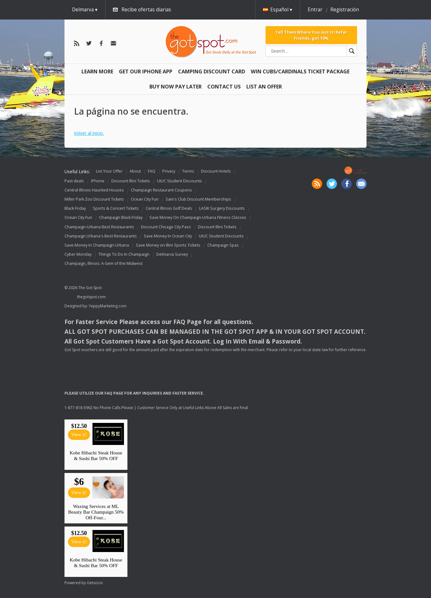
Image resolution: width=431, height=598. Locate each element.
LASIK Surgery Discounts (222, 208)
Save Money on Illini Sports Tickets (168, 245)
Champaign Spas (223, 245)
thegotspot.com (91, 296)
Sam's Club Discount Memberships (198, 199)
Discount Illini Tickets (130, 181)
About (135, 171)
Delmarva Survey (172, 254)
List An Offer (264, 86)
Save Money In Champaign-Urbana (96, 245)
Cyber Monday (78, 254)
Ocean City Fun (145, 199)
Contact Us (224, 86)
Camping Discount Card (211, 71)
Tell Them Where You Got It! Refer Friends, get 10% (311, 35)
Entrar (315, 9)
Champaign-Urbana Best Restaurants (99, 227)
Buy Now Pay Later (175, 86)
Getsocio (95, 582)
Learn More (97, 71)
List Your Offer (109, 171)
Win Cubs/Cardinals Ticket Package (300, 71)
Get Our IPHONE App (145, 71)
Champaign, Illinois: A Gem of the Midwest (103, 263)
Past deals (74, 181)
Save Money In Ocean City (168, 236)
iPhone (97, 181)
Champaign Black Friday (121, 217)
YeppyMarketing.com (107, 306)
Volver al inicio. (89, 133)
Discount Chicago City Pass (166, 227)
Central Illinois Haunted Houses (94, 190)
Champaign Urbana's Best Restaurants (100, 236)
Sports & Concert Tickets (116, 208)
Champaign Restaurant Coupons (161, 190)
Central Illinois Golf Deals (169, 208)
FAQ (151, 171)
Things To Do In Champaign (123, 254)
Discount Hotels (216, 171)
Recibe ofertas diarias (146, 9)
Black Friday (75, 208)
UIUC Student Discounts (179, 181)
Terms (188, 171)
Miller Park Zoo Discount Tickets (94, 199)
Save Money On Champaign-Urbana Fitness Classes (197, 217)
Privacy (168, 171)
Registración (344, 9)
